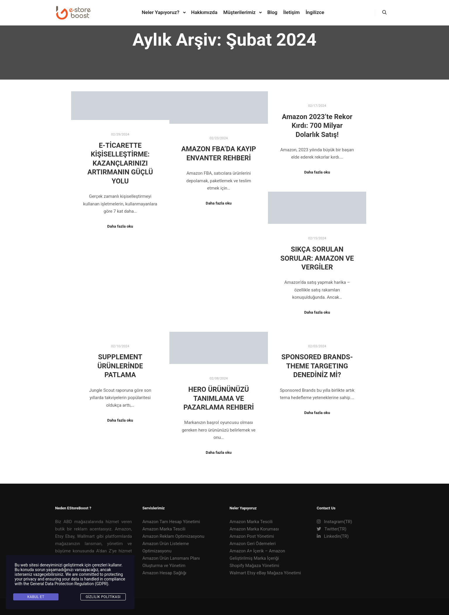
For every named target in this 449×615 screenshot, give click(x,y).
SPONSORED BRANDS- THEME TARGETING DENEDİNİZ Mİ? (317, 366)
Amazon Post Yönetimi (252, 536)
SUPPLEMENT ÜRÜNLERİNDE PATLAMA (120, 366)
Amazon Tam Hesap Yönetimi (171, 521)
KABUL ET (35, 597)
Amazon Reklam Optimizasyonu (173, 536)
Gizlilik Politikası (103, 597)
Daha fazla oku (120, 226)
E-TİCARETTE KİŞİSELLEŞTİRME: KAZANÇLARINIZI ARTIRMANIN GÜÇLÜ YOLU (120, 163)
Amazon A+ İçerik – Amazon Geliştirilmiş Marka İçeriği (257, 554)
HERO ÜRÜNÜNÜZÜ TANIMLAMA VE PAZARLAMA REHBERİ (218, 398)
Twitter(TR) (331, 529)
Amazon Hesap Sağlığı (164, 573)
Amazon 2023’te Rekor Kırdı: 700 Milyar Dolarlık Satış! (317, 126)
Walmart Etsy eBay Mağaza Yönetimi (265, 573)
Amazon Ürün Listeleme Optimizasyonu (165, 547)
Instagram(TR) (334, 521)
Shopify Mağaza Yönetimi (254, 565)
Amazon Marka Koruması (254, 529)
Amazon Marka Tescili (163, 529)
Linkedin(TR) (333, 536)
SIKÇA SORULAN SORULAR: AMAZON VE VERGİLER (317, 258)
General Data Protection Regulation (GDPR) (69, 583)
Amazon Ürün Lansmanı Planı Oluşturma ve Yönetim (171, 562)
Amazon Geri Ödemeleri (253, 543)
